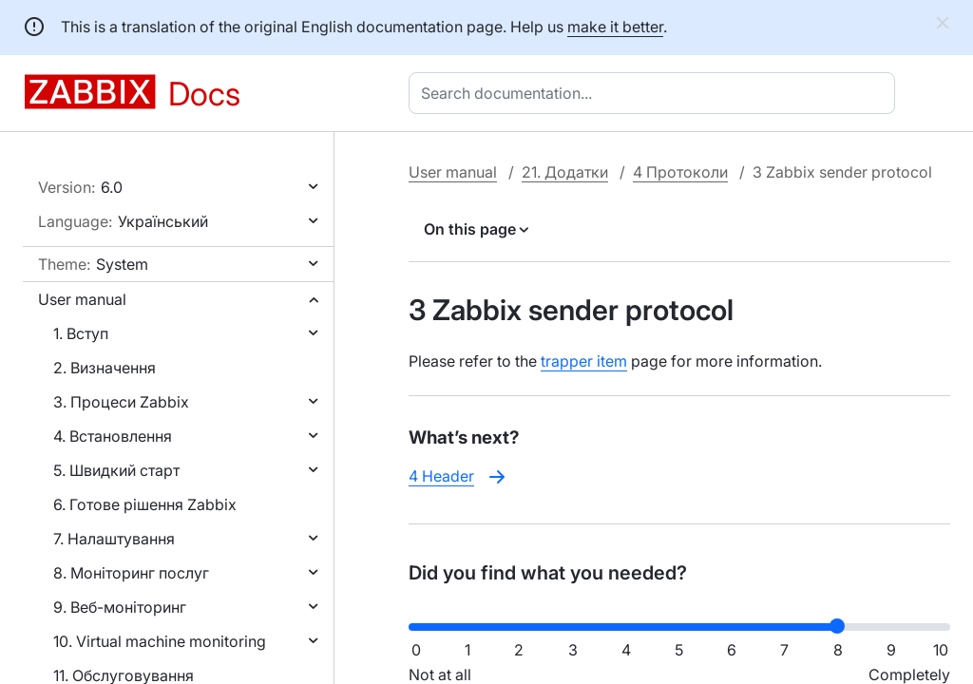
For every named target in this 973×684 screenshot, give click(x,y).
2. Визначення (104, 367)
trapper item (584, 361)
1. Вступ (80, 333)
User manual (82, 299)
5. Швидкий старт (116, 470)
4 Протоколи (680, 171)
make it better (615, 26)
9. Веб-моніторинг (119, 607)
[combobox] (656, 93)
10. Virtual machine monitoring (159, 641)
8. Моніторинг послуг (131, 572)
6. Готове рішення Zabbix (145, 504)
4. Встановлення (112, 436)
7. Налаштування (114, 538)
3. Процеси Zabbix (121, 401)
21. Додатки (565, 171)
